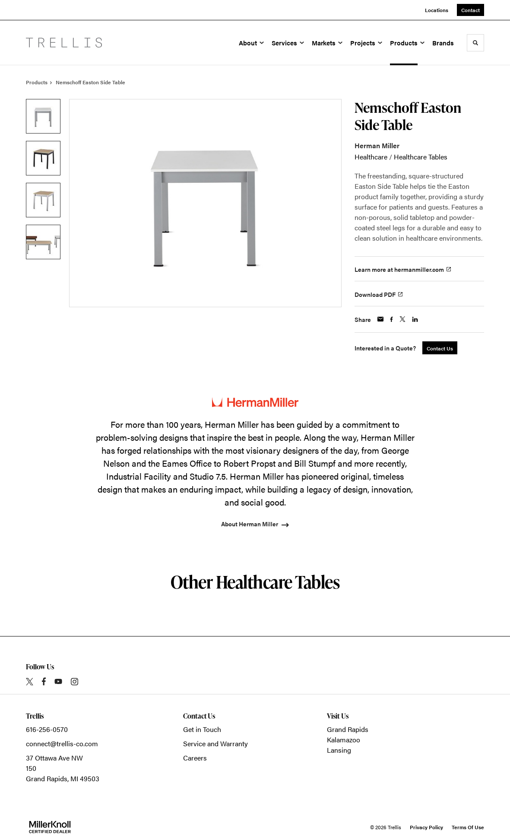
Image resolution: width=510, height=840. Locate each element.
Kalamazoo (343, 740)
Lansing (339, 750)
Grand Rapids (347, 729)
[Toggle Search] (475, 42)
